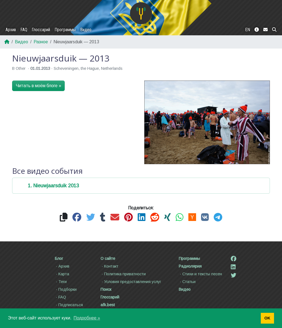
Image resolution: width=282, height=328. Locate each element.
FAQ (23, 29)
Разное (41, 41)
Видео (85, 29)
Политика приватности (123, 274)
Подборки (66, 289)
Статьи (187, 281)
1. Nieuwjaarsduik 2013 (53, 185)
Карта (62, 274)
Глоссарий (41, 29)
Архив (11, 29)
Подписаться (69, 305)
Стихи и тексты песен (200, 274)
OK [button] (267, 318)
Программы (65, 29)
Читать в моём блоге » (38, 85)
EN (247, 29)
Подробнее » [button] (87, 318)
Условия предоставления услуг (131, 281)
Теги (61, 281)
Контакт (109, 266)
